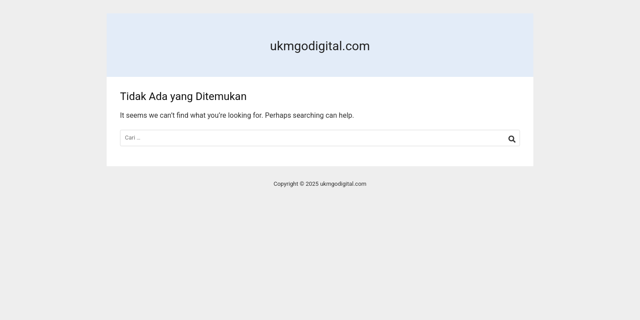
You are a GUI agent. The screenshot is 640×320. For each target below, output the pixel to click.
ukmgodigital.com (320, 46)
